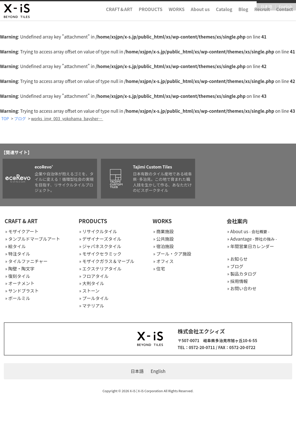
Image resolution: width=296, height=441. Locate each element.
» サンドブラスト (22, 291)
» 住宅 (159, 269)
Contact (284, 16)
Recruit (262, 16)
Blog (243, 16)
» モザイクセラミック (100, 254)
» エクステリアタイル (100, 269)
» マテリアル (91, 306)
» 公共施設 (163, 239)
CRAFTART (119, 16)
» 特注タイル (17, 254)
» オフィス (163, 261)
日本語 (266, 7)
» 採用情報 (237, 281)
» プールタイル (94, 298)
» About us (248, 232)
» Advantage (252, 239)
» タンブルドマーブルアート (32, 239)
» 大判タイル (91, 283)
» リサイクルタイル (98, 232)
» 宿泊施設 (163, 246)
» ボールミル (17, 298)
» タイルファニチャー (26, 261)
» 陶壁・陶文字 (19, 269)
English (285, 7)
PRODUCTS (150, 16)
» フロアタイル (94, 276)
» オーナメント (19, 283)
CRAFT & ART (21, 221)
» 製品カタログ (242, 274)
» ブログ (235, 266)
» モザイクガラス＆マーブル (106, 261)
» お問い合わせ (242, 289)
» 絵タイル (15, 246)
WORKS (177, 16)
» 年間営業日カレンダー (250, 246)
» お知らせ (237, 259)
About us (200, 16)
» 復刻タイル (17, 276)
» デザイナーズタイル (100, 239)
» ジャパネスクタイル (100, 246)
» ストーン (89, 291)
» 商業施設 (163, 232)
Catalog (224, 16)
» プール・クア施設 (172, 254)
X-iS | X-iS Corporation (146, 391)
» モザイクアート (22, 232)
